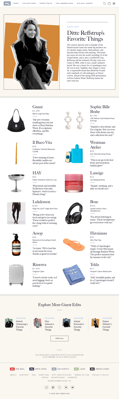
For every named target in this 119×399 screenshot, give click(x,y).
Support (24, 375)
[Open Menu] (113, 3)
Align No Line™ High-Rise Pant (45, 208)
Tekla (94, 264)
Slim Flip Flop (95, 240)
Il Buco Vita (42, 142)
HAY (37, 173)
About (13, 375)
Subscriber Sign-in (59, 381)
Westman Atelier (97, 145)
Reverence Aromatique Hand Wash (44, 241)
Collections (29, 3)
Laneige (96, 173)
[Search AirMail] (104, 3)
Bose (94, 201)
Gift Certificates (62, 375)
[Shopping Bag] (109, 3)
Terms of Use (81, 375)
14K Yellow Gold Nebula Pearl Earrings (102, 119)
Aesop (38, 233)
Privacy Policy (100, 375)
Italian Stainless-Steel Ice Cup (45, 180)
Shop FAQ (44, 375)
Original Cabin (38, 271)
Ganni (38, 106)
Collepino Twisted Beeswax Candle (44, 150)
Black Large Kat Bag (41, 113)
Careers (72, 377)
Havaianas (98, 233)
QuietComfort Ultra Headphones (98, 209)
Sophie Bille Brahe (100, 109)
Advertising (58, 377)
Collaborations (64, 3)
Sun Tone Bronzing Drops (100, 154)
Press (45, 377)
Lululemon (41, 201)
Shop (16, 3)
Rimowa (39, 264)
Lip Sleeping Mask (97, 180)
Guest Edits (46, 3)
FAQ (34, 375)
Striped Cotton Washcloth (101, 271)
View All (59, 338)
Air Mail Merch (85, 3)
